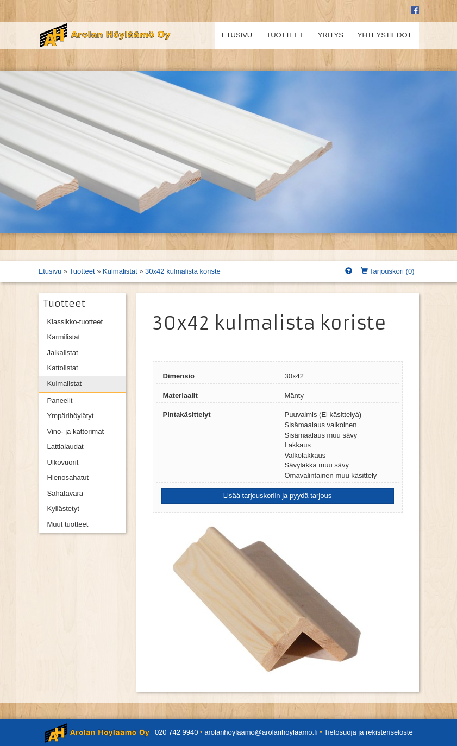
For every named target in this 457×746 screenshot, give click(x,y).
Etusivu (237, 35)
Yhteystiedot (385, 35)
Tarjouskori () (388, 271)
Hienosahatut (68, 477)
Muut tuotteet (68, 524)
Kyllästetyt (63, 508)
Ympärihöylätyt (70, 416)
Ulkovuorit (63, 462)
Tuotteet (285, 35)
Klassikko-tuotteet (75, 322)
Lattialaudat (65, 446)
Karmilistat (63, 337)
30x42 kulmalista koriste (183, 271)
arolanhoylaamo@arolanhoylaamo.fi (260, 732)
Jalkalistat (62, 353)
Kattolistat (62, 368)
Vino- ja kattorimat (75, 431)
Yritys (330, 35)
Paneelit (60, 400)
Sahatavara (65, 493)
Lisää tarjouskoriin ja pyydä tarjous (277, 495)
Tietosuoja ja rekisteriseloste (368, 732)
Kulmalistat (120, 271)
